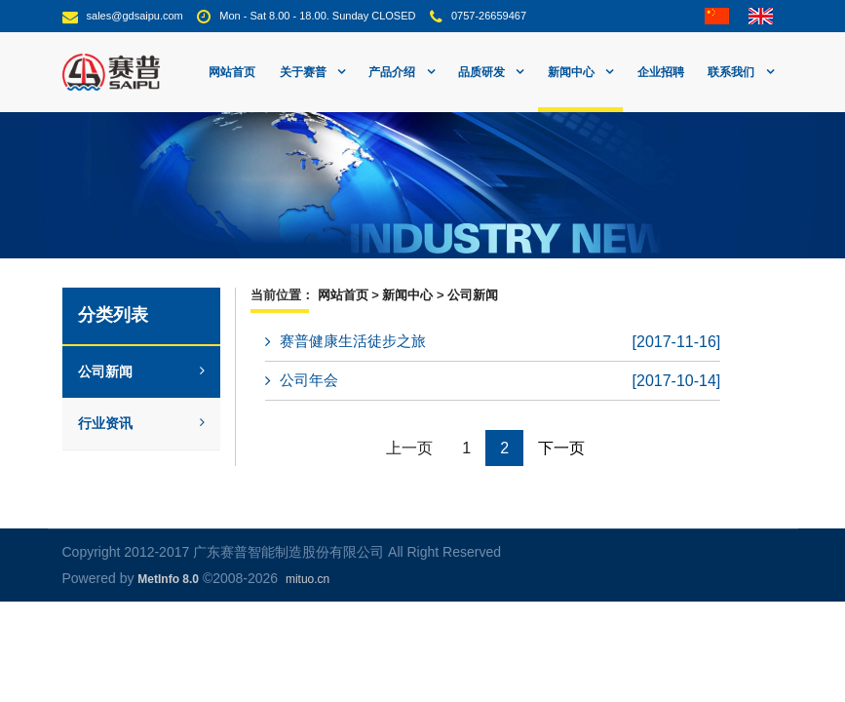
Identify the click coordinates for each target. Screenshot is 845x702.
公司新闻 (142, 371)
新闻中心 (407, 295)
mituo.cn (307, 579)
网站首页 (232, 72)
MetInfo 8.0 (168, 579)
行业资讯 (142, 423)
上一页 (409, 448)
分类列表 (113, 315)
